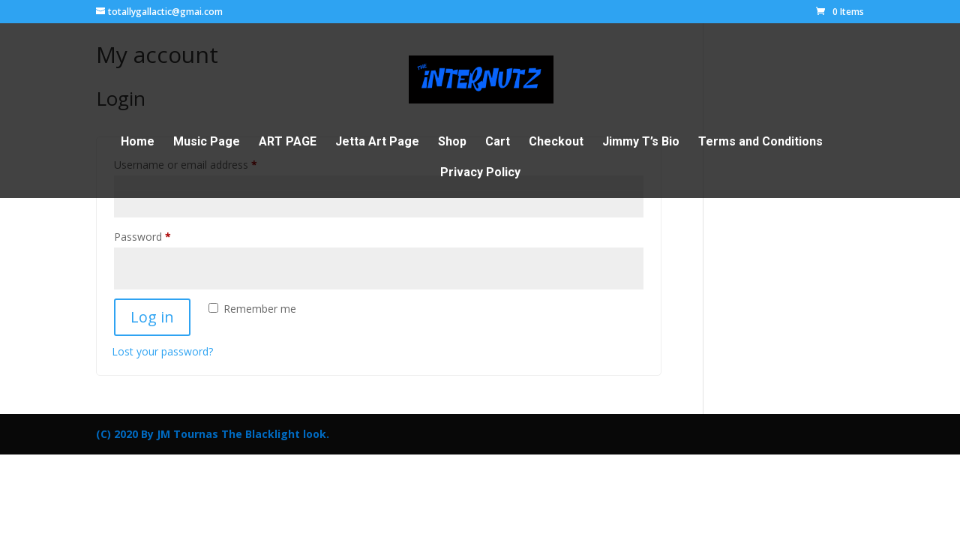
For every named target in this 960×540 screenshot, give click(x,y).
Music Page (206, 142)
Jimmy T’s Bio (641, 142)
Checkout (556, 142)
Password (163, 235)
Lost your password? (162, 351)
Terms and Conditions (760, 142)
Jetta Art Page (377, 142)
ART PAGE (287, 142)
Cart (497, 142)
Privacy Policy (480, 173)
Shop (452, 142)
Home (137, 142)
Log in (152, 317)
